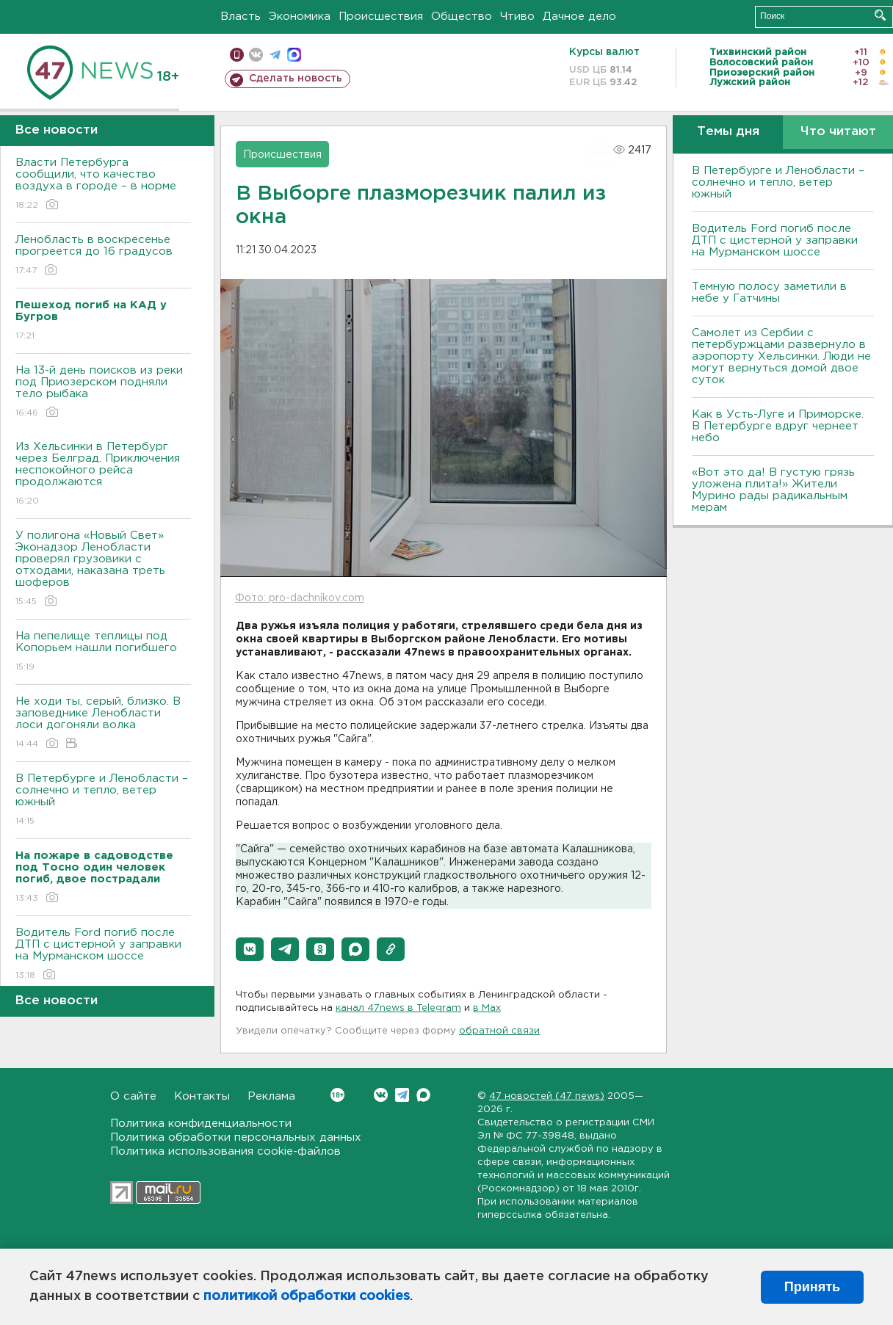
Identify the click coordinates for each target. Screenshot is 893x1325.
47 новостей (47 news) (546, 1096)
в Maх (487, 1008)
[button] (250, 949)
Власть (240, 16)
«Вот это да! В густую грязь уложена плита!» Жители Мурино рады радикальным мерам (773, 490)
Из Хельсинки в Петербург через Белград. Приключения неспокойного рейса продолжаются (103, 474)
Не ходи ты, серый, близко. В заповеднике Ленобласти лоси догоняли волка (103, 723)
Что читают (838, 131)
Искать (880, 15)
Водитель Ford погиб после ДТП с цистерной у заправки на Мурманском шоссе (103, 954)
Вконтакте (337, 1095)
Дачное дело (579, 16)
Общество (461, 16)
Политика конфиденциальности (201, 1123)
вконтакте (256, 55)
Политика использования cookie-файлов (225, 1151)
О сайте (133, 1096)
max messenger (294, 55)
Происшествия (381, 16)
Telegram (402, 1095)
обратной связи (499, 1031)
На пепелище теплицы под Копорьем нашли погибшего (103, 652)
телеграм (275, 55)
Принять (812, 1286)
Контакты (202, 1096)
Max (423, 1095)
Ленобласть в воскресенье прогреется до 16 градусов (103, 256)
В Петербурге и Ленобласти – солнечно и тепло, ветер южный (103, 800)
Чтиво (517, 16)
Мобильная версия (237, 55)
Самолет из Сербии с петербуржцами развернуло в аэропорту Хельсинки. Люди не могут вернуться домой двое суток (781, 356)
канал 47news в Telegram (398, 1008)
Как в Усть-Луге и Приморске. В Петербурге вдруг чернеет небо (778, 426)
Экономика (299, 16)
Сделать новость (295, 78)
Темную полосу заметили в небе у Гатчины (769, 292)
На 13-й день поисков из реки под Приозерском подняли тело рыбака (103, 392)
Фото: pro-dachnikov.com (299, 598)
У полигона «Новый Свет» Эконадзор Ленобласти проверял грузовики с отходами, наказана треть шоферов (103, 569)
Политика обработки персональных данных (235, 1137)
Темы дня (728, 131)
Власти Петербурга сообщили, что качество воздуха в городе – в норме (103, 184)
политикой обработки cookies (306, 1296)
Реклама (271, 1096)
